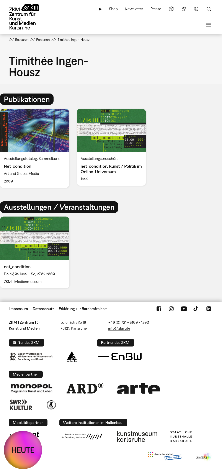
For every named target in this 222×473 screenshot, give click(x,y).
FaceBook (159, 309)
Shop (113, 9)
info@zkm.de (119, 328)
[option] (111, 147)
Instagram (171, 309)
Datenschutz (43, 308)
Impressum (18, 308)
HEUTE (23, 450)
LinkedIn (208, 309)
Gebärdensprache (184, 9)
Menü (208, 25)
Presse (155, 9)
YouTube (184, 309)
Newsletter (134, 9)
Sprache (196, 9)
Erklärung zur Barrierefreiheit (83, 308)
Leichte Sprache (171, 9)
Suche (208, 9)
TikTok (196, 309)
